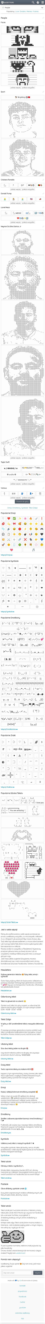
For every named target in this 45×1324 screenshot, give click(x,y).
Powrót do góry (22, 502)
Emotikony (17, 508)
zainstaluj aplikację (22, 1313)
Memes (29, 11)
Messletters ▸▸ (6, 991)
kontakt (22, 1286)
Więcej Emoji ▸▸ (6, 555)
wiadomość (20, 1253)
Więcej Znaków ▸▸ (7, 787)
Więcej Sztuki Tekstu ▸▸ (9, 922)
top (22, 1318)
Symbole (24, 508)
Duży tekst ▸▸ (6, 1081)
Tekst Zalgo (33, 508)
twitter (22, 1302)
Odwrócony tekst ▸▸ (8, 1013)
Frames (36, 11)
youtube (22, 1308)
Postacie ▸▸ (5, 1199)
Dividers (23, 11)
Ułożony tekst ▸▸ (7, 1059)
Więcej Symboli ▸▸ (7, 612)
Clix (20, 1280)
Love (17, 11)
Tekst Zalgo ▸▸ (6, 1038)
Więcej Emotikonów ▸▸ (9, 729)
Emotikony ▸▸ (6, 1133)
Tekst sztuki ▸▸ (6, 1178)
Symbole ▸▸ (5, 1155)
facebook (22, 1297)
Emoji (10, 508)
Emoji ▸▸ (4, 1108)
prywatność (22, 1291)
